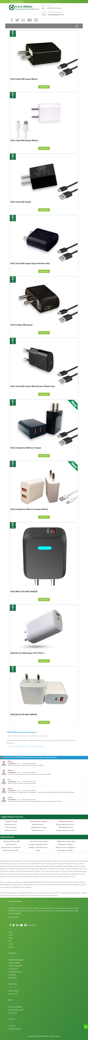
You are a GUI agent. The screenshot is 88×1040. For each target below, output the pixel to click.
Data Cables (12, 975)
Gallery (10, 938)
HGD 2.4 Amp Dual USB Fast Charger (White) (29, 509)
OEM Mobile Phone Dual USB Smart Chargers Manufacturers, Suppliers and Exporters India (65, 846)
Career (10, 944)
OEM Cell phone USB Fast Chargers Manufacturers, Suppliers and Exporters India (11, 846)
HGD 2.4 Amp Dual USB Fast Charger (25, 448)
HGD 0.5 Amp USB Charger (21, 325)
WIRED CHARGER (14, 963)
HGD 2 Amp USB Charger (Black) (24, 79)
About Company (13, 991)
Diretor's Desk (13, 994)
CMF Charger (12, 978)
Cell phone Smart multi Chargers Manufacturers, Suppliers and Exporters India (38, 846)
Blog (9, 941)
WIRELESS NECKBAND (15, 960)
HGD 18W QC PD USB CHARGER (24, 591)
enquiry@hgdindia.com (38, 746)
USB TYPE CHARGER (15, 966)
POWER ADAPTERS (14, 972)
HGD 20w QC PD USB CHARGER (23, 714)
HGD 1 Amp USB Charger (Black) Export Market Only (32, 386)
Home (10, 932)
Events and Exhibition (15, 1007)
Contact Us (12, 1026)
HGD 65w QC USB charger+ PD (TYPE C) (27, 653)
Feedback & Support (14, 1029)
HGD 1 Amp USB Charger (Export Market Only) (30, 263)
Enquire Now (44, 87)
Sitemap (11, 947)
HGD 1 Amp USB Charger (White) (24, 140)
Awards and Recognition (16, 1010)
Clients (10, 935)
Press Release (12, 1013)
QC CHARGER (13, 969)
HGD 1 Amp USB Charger (20, 202)
